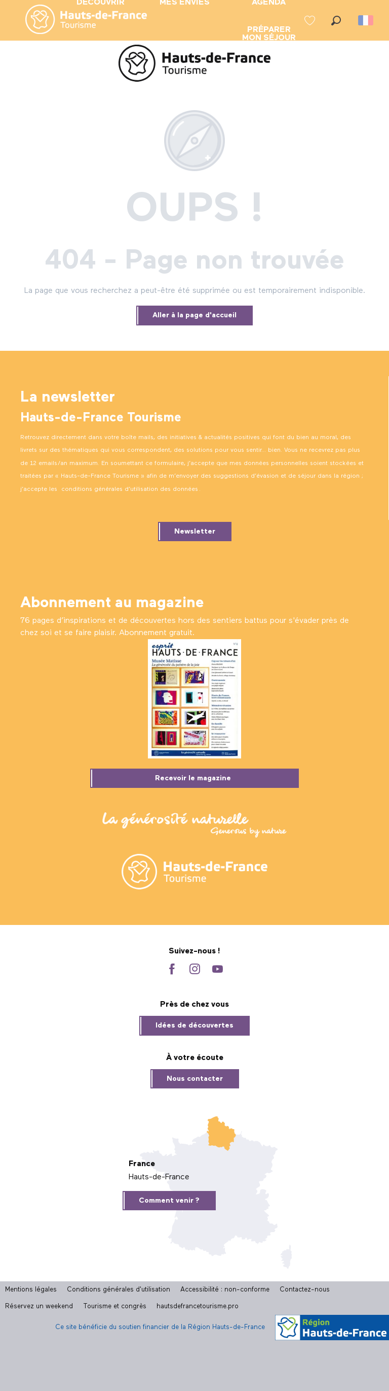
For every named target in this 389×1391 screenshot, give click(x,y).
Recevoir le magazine (193, 778)
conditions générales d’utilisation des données (129, 489)
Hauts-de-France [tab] (159, 1177)
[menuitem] (78, 20)
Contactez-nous (305, 1289)
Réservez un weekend (39, 1306)
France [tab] (142, 1164)
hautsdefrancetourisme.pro (198, 1306)
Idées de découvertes (194, 1025)
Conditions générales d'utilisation (118, 1289)
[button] (336, 20)
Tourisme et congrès (114, 1306)
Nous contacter (195, 1078)
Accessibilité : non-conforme (224, 1289)
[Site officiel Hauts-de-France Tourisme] (194, 65)
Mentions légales (31, 1289)
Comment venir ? (169, 1200)
